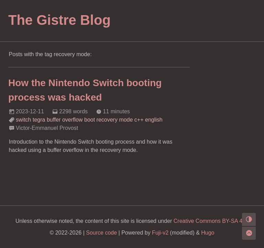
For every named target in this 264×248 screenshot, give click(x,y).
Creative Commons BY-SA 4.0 (210, 221)
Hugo (207, 233)
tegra (39, 120)
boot (89, 120)
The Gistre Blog (59, 20)
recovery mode (115, 120)
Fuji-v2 (160, 233)
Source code (101, 233)
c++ (139, 120)
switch (23, 120)
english (154, 120)
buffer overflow (65, 120)
